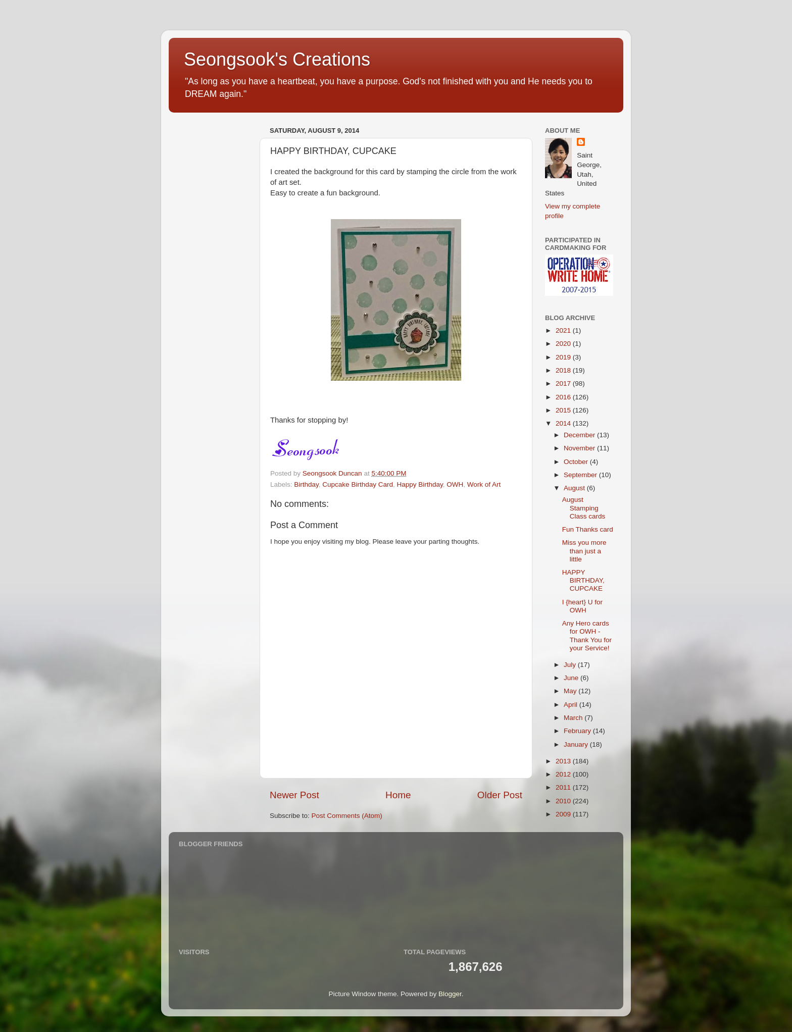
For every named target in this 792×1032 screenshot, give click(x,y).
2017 (564, 383)
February (578, 731)
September (581, 475)
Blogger (450, 994)
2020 (564, 343)
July (571, 664)
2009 (564, 814)
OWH (455, 484)
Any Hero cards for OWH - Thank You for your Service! (587, 636)
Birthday (306, 484)
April (571, 704)
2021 (564, 330)
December (580, 435)
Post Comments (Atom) (347, 815)
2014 (564, 423)
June (572, 678)
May (571, 691)
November (580, 448)
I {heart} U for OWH (582, 606)
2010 (564, 801)
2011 (564, 787)
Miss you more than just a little (584, 550)
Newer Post (294, 795)
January (577, 744)
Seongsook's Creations (277, 59)
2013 (564, 761)
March (574, 717)
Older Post (499, 795)
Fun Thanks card (587, 529)
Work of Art (484, 484)
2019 (564, 357)
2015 (564, 410)
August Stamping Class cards (584, 508)
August (575, 488)
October (577, 462)
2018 (564, 370)
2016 (564, 397)
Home (398, 795)
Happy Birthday (419, 484)
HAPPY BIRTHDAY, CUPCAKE (583, 580)
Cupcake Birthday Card (357, 484)
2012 (564, 774)
